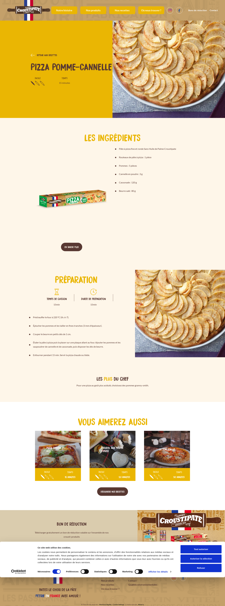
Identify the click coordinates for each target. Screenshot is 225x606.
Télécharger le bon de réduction (72, 547)
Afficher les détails (158, 600)
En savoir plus (72, 247)
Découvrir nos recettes (112, 491)
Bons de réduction (197, 10)
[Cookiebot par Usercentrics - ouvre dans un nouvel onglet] (18, 600)
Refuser (201, 596)
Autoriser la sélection (201, 587)
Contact (214, 10)
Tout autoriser (201, 578)
